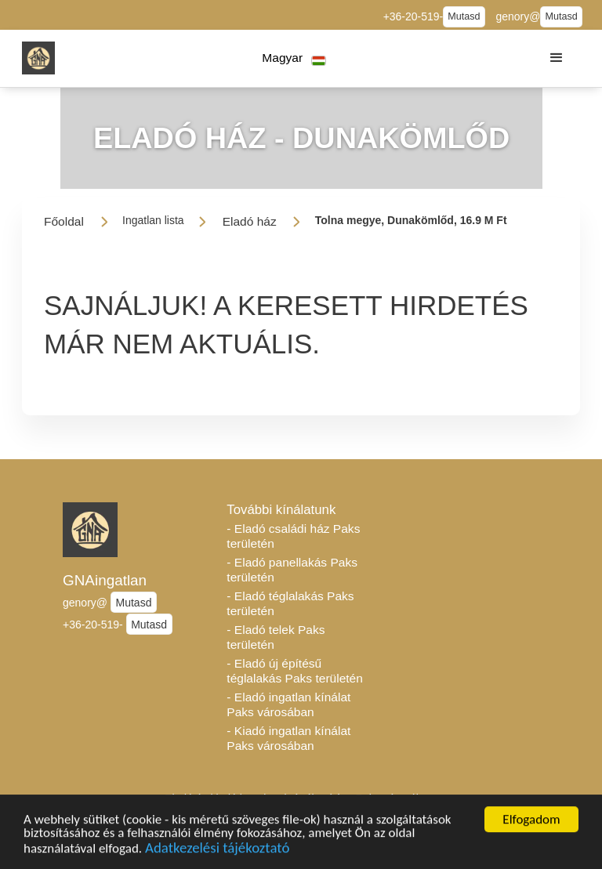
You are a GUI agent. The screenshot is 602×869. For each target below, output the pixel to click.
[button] (294, 58)
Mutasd (464, 16)
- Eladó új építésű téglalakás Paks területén (295, 671)
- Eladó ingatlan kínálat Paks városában (288, 704)
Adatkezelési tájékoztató (217, 850)
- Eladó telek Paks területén (276, 637)
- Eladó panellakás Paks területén (292, 570)
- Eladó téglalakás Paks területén (290, 603)
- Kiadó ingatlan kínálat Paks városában (288, 738)
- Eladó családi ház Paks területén (293, 536)
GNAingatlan (105, 580)
